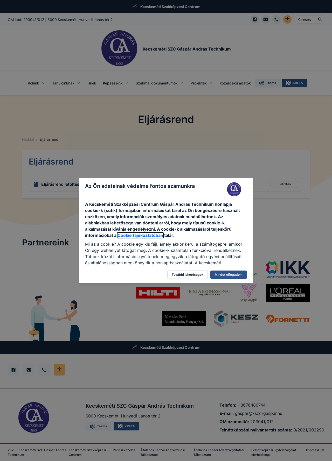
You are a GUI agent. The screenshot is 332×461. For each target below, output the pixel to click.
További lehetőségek (187, 274)
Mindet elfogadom (229, 274)
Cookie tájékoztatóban (140, 235)
